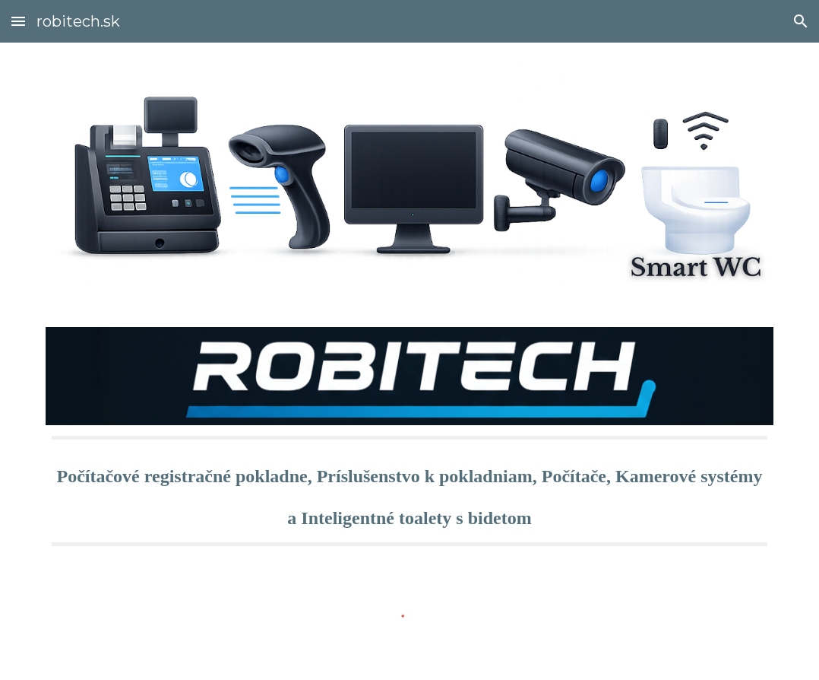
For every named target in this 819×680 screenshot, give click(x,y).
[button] (18, 21)
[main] (409, 491)
